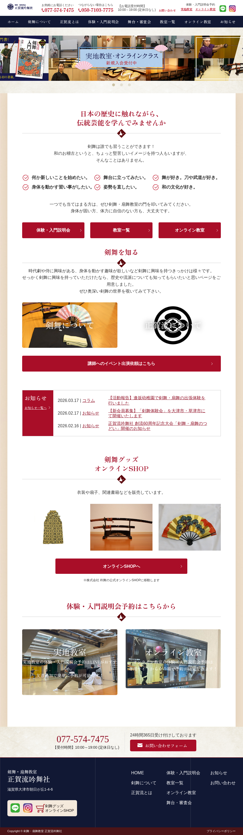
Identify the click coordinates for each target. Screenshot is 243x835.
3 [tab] (129, 84)
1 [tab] (113, 84)
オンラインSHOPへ (121, 566)
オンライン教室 (205, 9)
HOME (137, 773)
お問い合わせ (167, 10)
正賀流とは (141, 792)
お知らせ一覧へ (36, 408)
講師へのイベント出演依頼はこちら (121, 363)
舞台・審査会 (179, 802)
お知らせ (90, 413)
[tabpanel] (121, 58)
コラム (88, 400)
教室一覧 (121, 230)
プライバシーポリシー (221, 831)
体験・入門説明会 (53, 230)
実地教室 (186, 9)
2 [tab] (121, 84)
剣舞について (143, 783)
